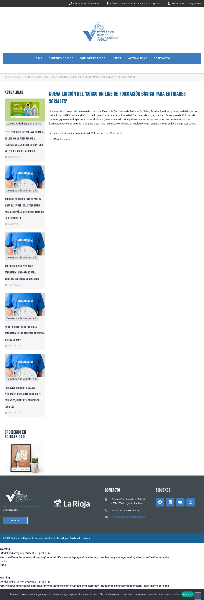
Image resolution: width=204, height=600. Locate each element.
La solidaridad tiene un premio (23, 123)
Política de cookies (80, 538)
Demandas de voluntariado (21, 190)
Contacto (162, 58)
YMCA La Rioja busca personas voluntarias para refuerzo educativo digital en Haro (25, 333)
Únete (117, 58)
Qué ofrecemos (93, 58)
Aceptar (187, 594)
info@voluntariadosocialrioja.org (128, 517)
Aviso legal (62, 538)
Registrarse (195, 3)
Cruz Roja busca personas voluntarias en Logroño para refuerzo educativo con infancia (22, 273)
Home (38, 58)
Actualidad (137, 58)
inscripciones (64, 133)
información (64, 139)
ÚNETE (15, 520)
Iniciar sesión (176, 3)
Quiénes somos (61, 58)
